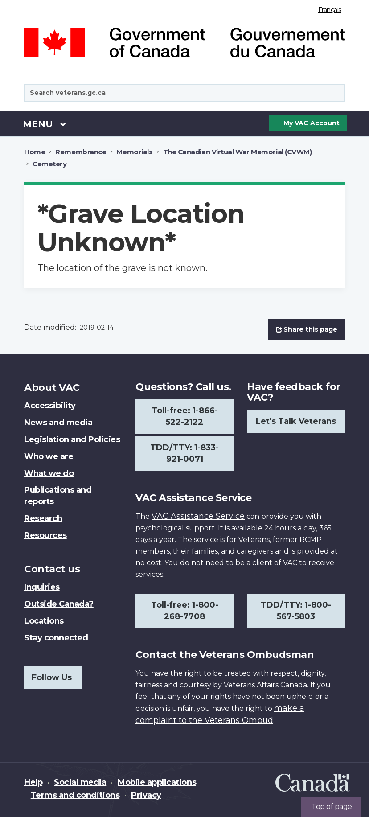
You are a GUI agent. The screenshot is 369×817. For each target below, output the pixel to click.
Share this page (306, 329)
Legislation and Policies (72, 439)
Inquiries (42, 587)
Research (43, 518)
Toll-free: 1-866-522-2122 (185, 416)
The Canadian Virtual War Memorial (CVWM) (237, 152)
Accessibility (50, 406)
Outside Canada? (59, 604)
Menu (44, 123)
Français (329, 10)
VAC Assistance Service (198, 516)
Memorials (134, 152)
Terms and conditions (75, 795)
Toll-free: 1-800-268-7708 (184, 610)
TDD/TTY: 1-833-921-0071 (184, 453)
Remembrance (80, 152)
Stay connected (56, 638)
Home (34, 152)
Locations (44, 621)
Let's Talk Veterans (296, 421)
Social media (80, 782)
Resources (45, 535)
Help (33, 782)
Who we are (48, 456)
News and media (58, 422)
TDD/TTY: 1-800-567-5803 (296, 610)
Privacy (146, 795)
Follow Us (52, 677)
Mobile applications (157, 782)
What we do (49, 473)
